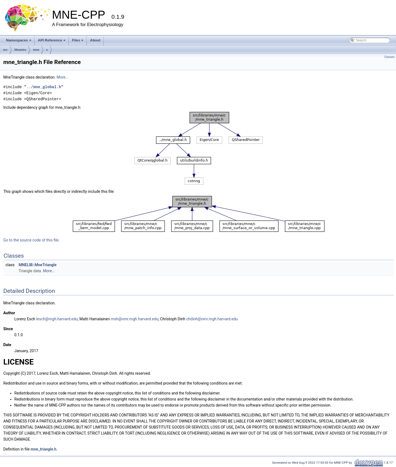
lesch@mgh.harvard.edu (57, 319)
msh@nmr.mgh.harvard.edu (134, 319)
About (95, 40)
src (5, 49)
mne (36, 49)
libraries (20, 49)
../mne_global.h (43, 87)
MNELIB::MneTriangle (38, 265)
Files (78, 40)
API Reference (51, 40)
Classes (389, 57)
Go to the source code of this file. (31, 240)
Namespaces (18, 40)
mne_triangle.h (43, 449)
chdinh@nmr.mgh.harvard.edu (212, 319)
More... (62, 77)
